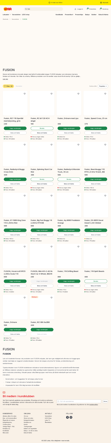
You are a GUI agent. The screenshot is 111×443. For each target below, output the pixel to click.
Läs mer (5, 79)
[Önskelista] (91, 9)
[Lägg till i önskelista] (25, 94)
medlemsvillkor (93, 404)
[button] (103, 9)
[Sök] (44, 9)
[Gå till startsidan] (7, 9)
